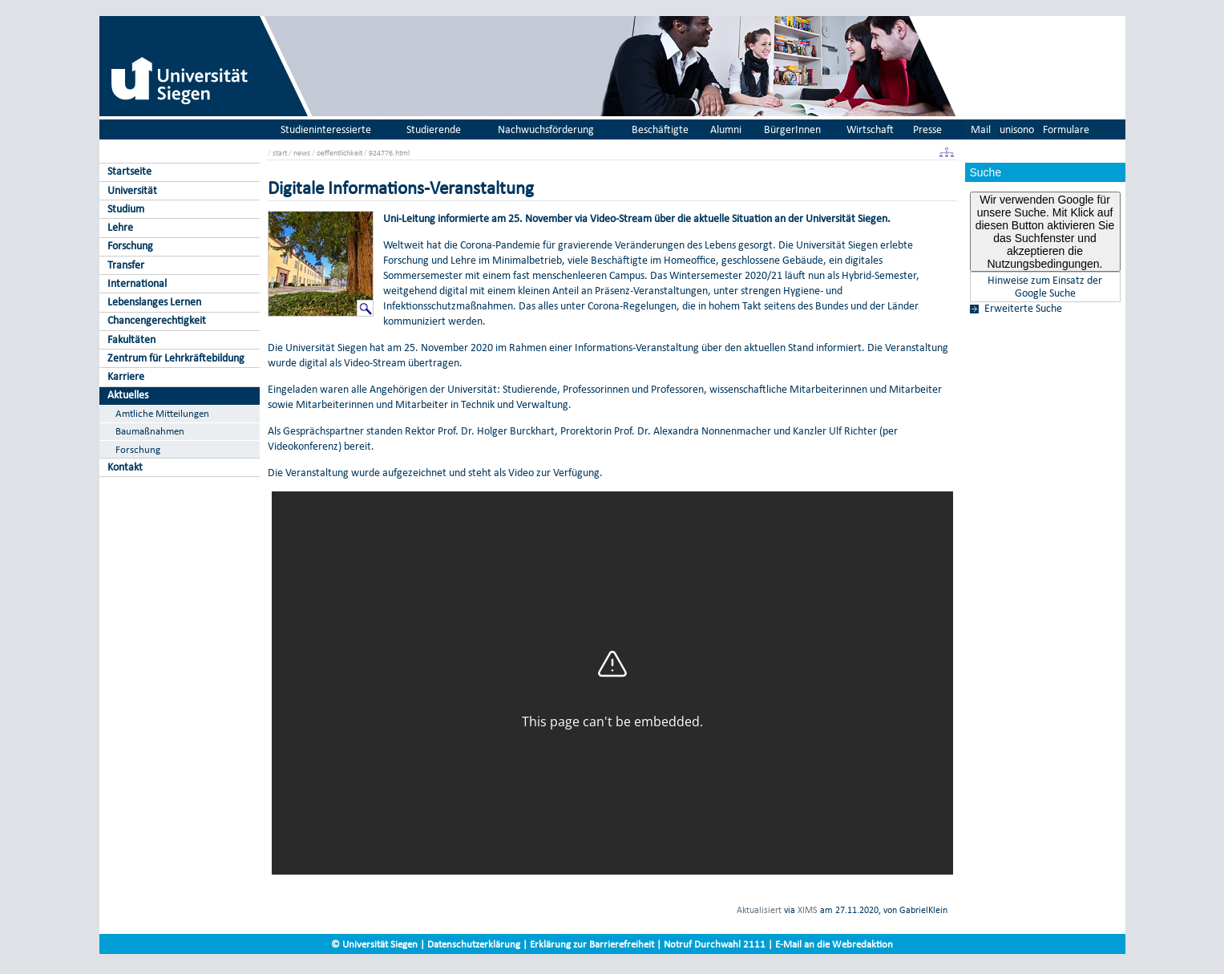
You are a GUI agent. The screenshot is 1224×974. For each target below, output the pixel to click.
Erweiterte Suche (1023, 308)
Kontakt (125, 467)
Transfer (125, 265)
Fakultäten (131, 339)
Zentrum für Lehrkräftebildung (175, 358)
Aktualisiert (759, 909)
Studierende (433, 129)
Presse (927, 129)
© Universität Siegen (374, 944)
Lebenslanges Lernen (154, 302)
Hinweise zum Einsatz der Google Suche (1045, 287)
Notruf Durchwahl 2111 (715, 944)
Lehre (120, 227)
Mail (981, 129)
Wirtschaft (870, 129)
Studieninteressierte (326, 129)
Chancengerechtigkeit (156, 320)
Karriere (125, 376)
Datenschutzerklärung (473, 944)
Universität (132, 190)
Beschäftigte (660, 129)
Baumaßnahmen (149, 431)
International (137, 283)
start (280, 153)
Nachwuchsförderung (546, 129)
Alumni (725, 129)
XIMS (808, 909)
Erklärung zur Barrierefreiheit (592, 944)
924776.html (389, 153)
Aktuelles (127, 395)
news (301, 153)
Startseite (129, 171)
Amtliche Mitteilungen (162, 413)
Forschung (130, 246)
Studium (125, 209)
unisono (1017, 129)
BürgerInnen (792, 129)
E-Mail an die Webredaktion (834, 944)
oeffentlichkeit (339, 153)
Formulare (1066, 129)
